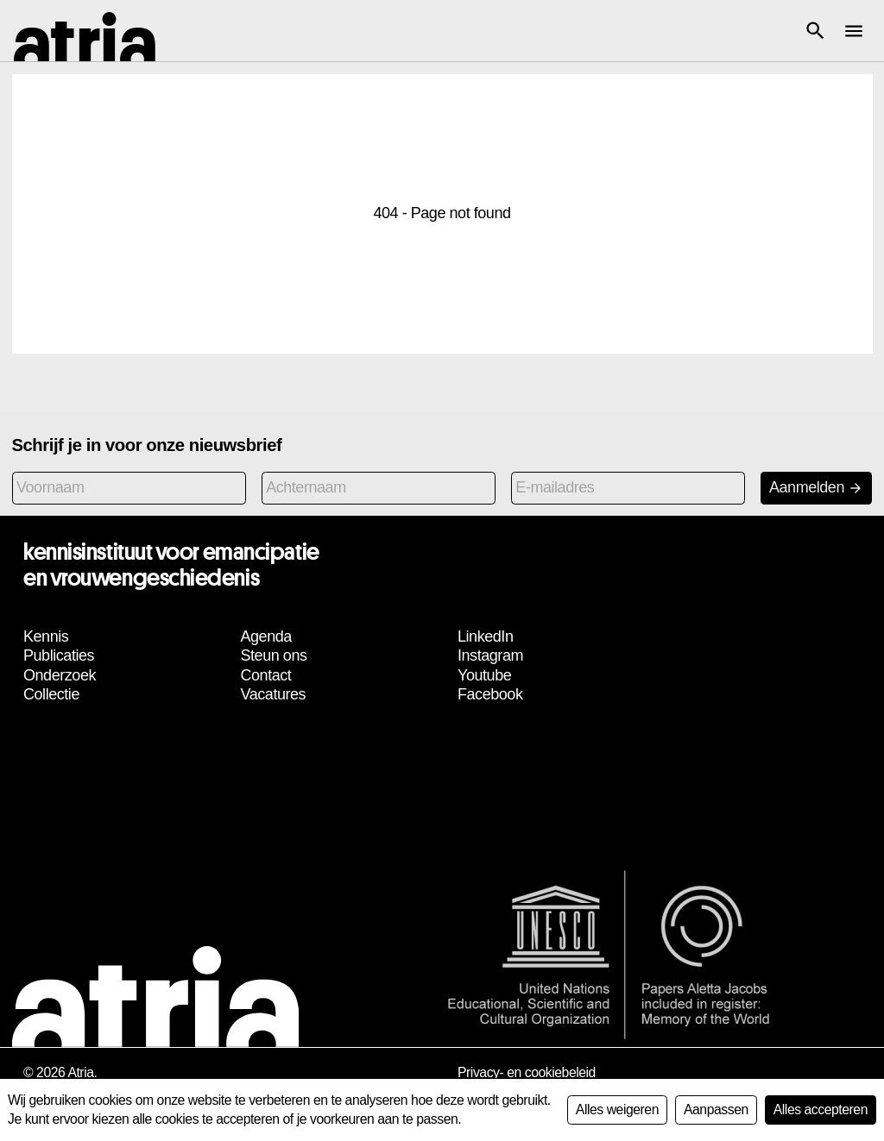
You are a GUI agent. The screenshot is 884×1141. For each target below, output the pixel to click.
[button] (814, 31)
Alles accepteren (821, 1109)
